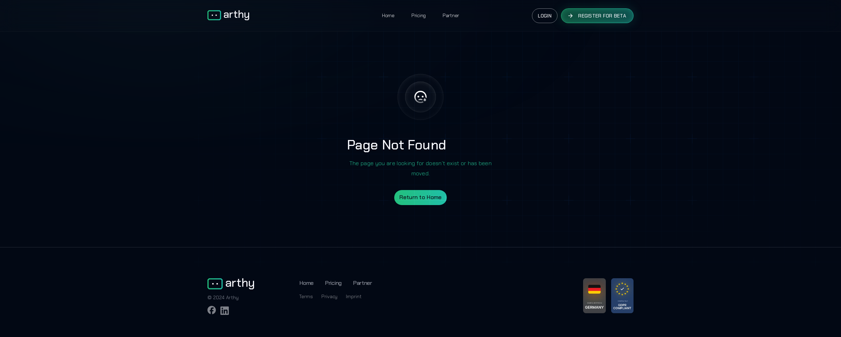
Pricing (418, 15)
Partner (451, 15)
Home (388, 15)
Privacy (329, 296)
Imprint (353, 296)
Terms (306, 296)
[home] (228, 15)
